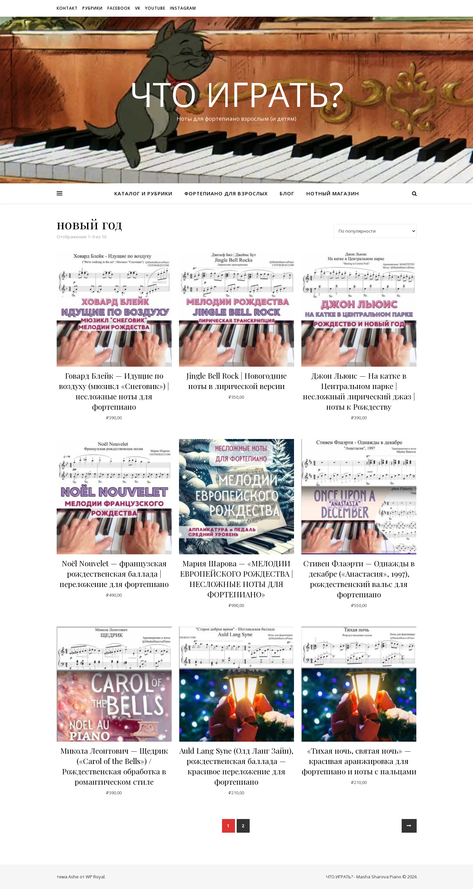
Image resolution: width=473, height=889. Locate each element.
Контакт (67, 8)
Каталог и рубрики (143, 193)
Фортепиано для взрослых (226, 193)
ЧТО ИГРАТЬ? (237, 94)
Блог (287, 193)
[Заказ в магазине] (375, 231)
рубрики (92, 8)
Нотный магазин (332, 193)
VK (137, 8)
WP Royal (95, 877)
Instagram (183, 8)
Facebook (118, 8)
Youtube (155, 8)
